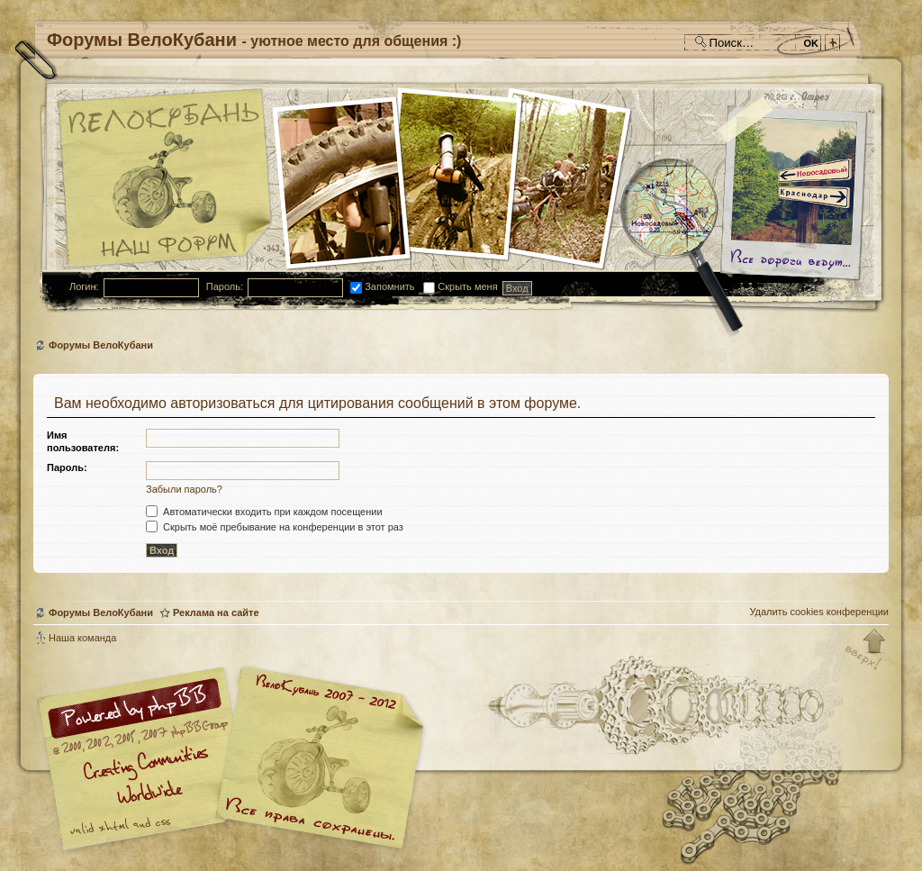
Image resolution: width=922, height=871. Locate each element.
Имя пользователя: (83, 441)
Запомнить (382, 286)
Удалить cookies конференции (819, 611)
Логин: (84, 286)
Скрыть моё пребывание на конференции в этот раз (274, 527)
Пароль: (224, 286)
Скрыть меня (460, 286)
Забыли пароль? (184, 489)
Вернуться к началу (866, 650)
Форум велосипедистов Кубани (316, 760)
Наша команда (82, 637)
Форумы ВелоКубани (101, 345)
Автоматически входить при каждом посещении (264, 511)
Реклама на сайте (216, 612)
